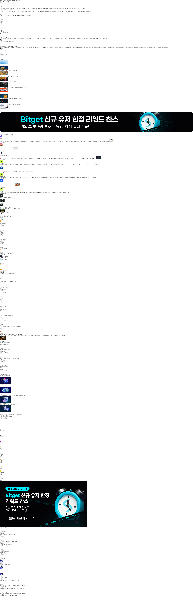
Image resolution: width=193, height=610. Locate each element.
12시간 (5, 238)
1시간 (1, 238)
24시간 (7, 238)
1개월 (4, 558)
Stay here (1, 1)
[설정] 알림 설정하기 (3, 588)
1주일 (2, 558)
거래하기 (1, 3)
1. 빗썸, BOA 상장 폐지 (4, 15)
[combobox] (1, 54)
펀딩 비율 (9, 216)
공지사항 (20, 589)
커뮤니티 (10, 5)
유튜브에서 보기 (6, 203)
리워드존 (13, 5)
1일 (0, 558)
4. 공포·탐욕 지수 (22, 15)
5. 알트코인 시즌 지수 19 (30, 15)
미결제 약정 (13, 216)
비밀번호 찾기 (2, 418)
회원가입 (6, 418)
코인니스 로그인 (3, 417)
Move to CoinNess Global (7, 1)
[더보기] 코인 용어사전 (11, 588)
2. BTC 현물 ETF (11, 15)
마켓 (5, 5)
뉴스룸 (3, 5)
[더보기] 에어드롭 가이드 (19, 588)
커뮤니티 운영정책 (15, 589)
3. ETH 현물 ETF (16, 15)
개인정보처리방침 (3, 589)
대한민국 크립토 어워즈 (30, 589)
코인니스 (1, 2)
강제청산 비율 (5, 216)
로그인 (1, 14)
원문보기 (3, 142)
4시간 (3, 238)
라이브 (7, 5)
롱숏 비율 (1, 216)
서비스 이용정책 (9, 589)
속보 (1, 5)
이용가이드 (24, 589)
